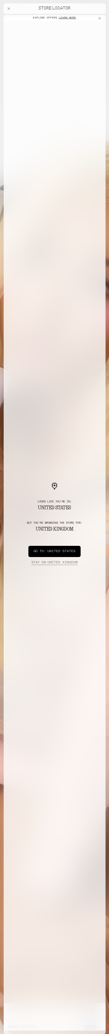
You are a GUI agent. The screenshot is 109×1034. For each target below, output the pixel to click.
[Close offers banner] (100, 18)
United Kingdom (54, 562)
